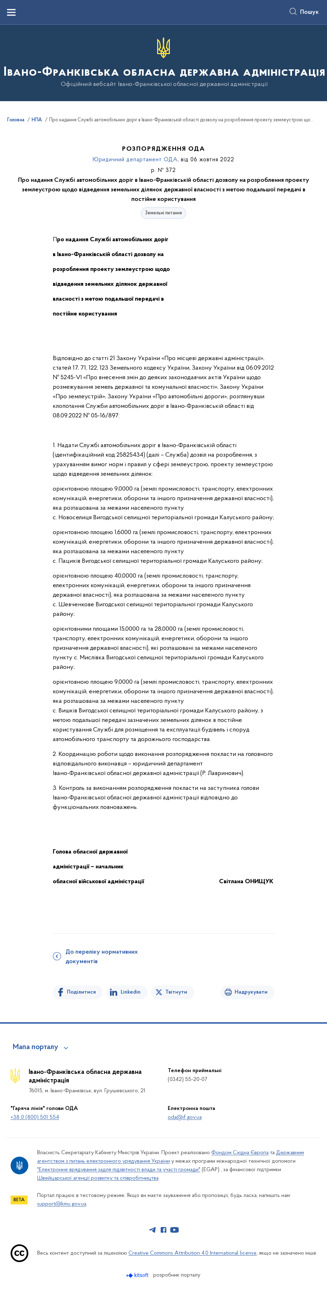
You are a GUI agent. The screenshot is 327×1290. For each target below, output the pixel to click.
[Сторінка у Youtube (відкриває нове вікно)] (174, 1230)
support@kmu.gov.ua (61, 1204)
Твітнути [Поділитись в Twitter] (176, 992)
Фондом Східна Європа (240, 1153)
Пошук (309, 12)
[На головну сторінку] (164, 62)
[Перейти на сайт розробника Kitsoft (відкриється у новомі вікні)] (138, 1275)
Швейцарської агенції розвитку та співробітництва (98, 1178)
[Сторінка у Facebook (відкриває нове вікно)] (163, 1230)
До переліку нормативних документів (101, 957)
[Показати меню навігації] (11, 12)
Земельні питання (163, 213)
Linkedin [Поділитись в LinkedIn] (130, 992)
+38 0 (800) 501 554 (35, 1117)
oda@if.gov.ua (185, 1117)
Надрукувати (251, 992)
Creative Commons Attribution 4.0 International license (192, 1253)
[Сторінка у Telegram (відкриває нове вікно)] (152, 1230)
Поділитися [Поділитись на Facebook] (81, 992)
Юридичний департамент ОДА (135, 160)
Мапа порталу (35, 1047)
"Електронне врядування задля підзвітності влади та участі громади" (118, 1170)
